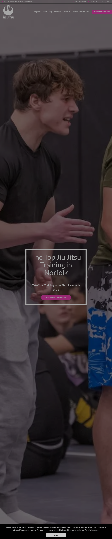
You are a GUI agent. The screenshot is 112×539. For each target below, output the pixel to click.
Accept (56, 535)
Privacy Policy (84, 530)
